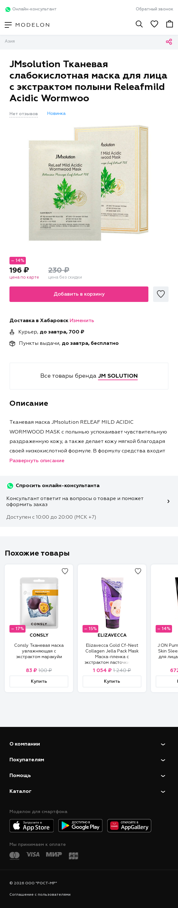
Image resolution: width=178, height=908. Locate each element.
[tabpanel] (89, 182)
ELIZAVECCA (112, 635)
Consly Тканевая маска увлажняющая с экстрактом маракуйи (39, 651)
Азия (10, 41)
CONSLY (39, 635)
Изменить (82, 320)
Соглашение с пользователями (40, 895)
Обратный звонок (154, 9)
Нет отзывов (23, 114)
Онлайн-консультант (31, 9)
